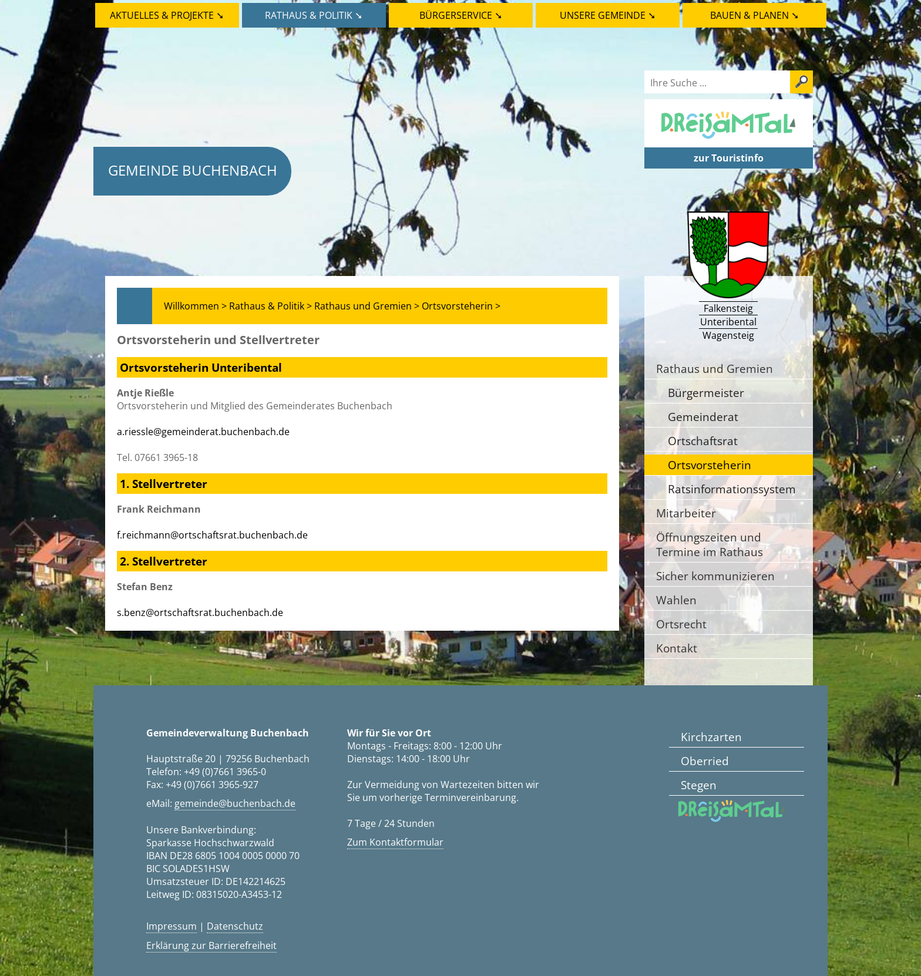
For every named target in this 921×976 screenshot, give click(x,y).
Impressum (171, 926)
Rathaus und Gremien (714, 368)
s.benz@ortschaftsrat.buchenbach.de (200, 612)
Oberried (705, 760)
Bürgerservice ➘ (460, 15)
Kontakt (676, 648)
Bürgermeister (706, 392)
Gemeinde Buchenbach (192, 170)
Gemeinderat (703, 416)
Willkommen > (195, 305)
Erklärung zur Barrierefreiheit (211, 945)
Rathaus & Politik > (270, 305)
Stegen (699, 785)
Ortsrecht (681, 624)
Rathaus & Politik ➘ (313, 15)
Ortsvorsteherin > (461, 305)
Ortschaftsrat (703, 440)
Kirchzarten (711, 736)
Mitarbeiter (686, 513)
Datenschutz (235, 926)
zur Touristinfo (729, 158)
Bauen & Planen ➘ (754, 15)
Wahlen (676, 600)
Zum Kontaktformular (395, 842)
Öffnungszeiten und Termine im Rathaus (709, 544)
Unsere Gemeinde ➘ (608, 15)
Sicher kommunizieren (715, 575)
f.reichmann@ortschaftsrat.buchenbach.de (212, 535)
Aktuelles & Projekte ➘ (167, 15)
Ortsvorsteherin (709, 464)
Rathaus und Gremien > (366, 305)
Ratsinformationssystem (732, 489)
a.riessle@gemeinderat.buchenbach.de (203, 431)
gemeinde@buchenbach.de (234, 803)
